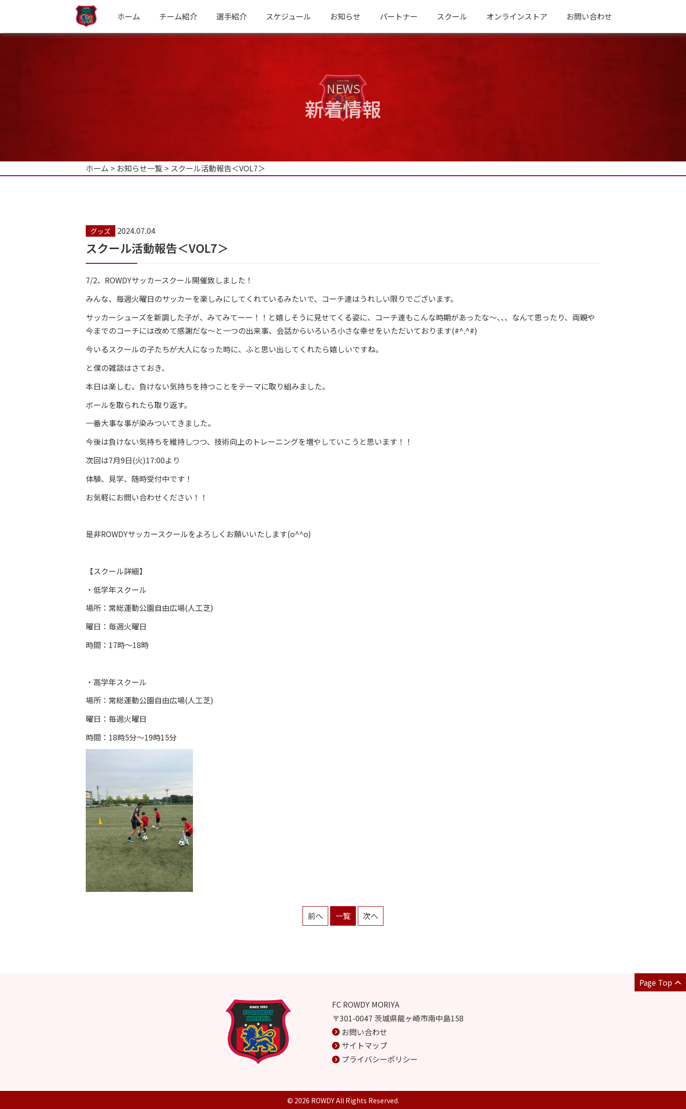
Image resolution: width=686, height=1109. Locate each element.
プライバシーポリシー (380, 1059)
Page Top (660, 982)
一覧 (343, 915)
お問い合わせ (589, 16)
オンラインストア (516, 16)
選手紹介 (231, 16)
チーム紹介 (178, 16)
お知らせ (345, 16)
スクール (452, 16)
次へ (370, 915)
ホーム (128, 16)
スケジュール (288, 16)
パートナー (399, 16)
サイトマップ (364, 1045)
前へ (315, 915)
